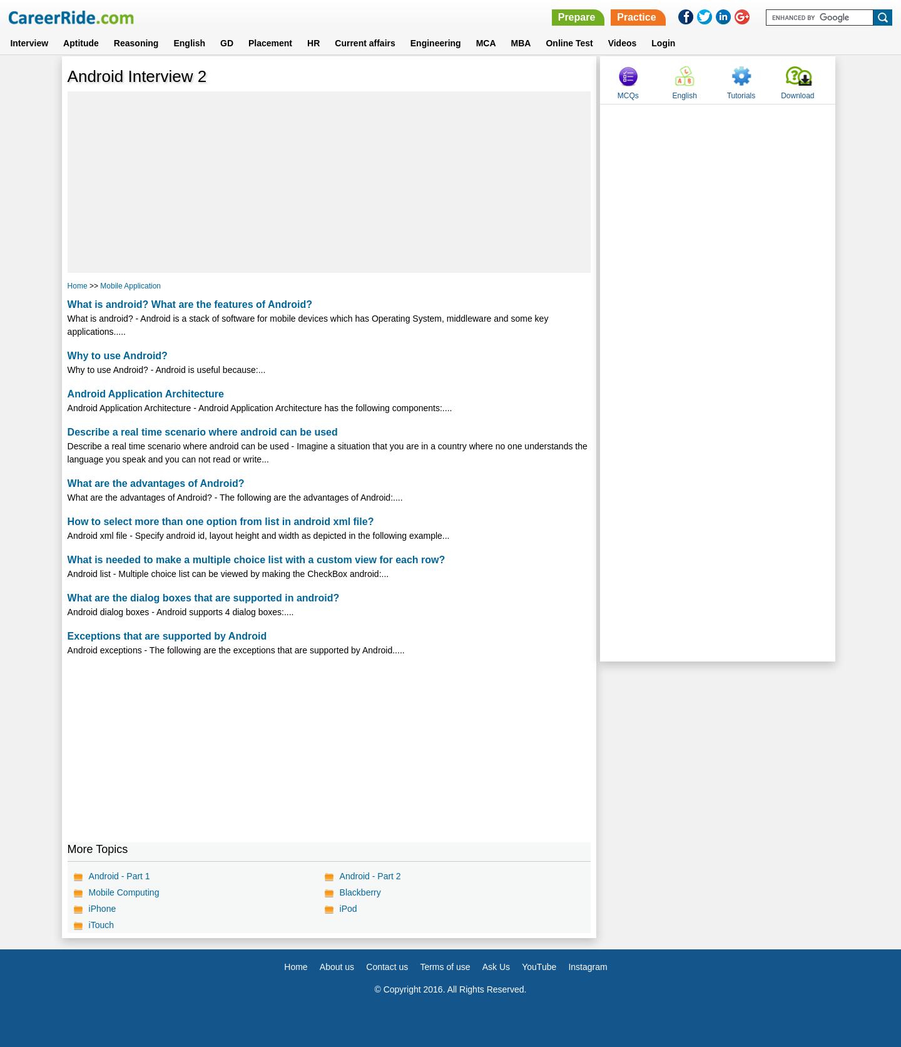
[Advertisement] (329, 182)
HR (313, 43)
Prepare (577, 17)
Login (663, 43)
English (189, 43)
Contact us (387, 967)
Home (78, 286)
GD (226, 43)
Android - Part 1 (119, 876)
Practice (636, 17)
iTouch (101, 925)
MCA (486, 43)
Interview (29, 43)
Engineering (435, 43)
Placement (270, 43)
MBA (521, 43)
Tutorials (741, 95)
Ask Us (496, 967)
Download (797, 95)
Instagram (587, 967)
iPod (348, 909)
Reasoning (136, 43)
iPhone (102, 909)
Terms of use (445, 967)
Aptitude (81, 43)
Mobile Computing (124, 892)
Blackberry (360, 892)
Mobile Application (130, 286)
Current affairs (365, 43)
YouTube (539, 967)
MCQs (628, 95)
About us (337, 967)
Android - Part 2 (370, 876)
